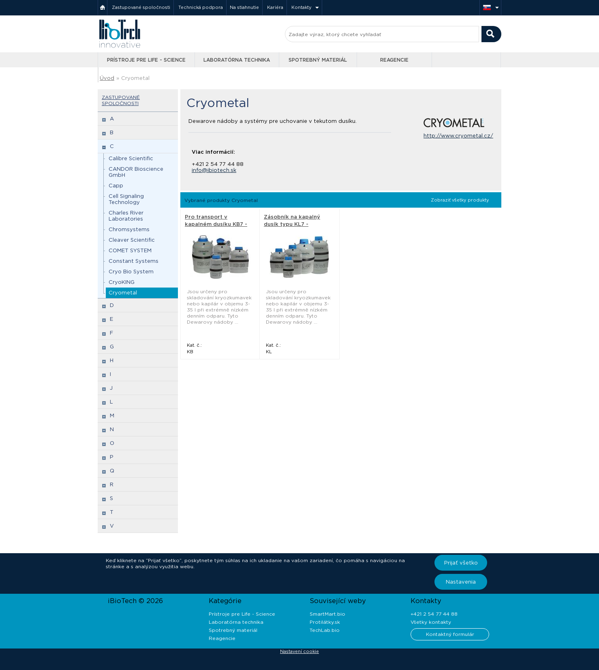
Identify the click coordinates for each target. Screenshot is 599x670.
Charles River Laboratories (126, 216)
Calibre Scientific (131, 158)
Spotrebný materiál (318, 60)
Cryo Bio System (131, 271)
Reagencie (394, 60)
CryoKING (122, 282)
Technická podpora (200, 7)
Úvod (107, 78)
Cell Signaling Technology (126, 199)
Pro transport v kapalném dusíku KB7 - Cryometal (216, 224)
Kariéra (275, 7)
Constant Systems (133, 261)
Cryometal (135, 78)
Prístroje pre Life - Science (146, 60)
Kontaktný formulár (450, 634)
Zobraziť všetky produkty (460, 200)
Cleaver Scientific (132, 240)
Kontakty (301, 7)
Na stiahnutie (244, 7)
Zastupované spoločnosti (141, 7)
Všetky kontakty (431, 622)
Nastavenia (461, 582)
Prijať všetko (461, 563)
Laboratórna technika (236, 60)
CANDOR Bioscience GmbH (136, 172)
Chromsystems (129, 229)
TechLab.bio (325, 630)
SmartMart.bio (327, 614)
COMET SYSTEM (130, 250)
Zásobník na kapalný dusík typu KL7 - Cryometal (292, 224)
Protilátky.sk (325, 622)
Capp (116, 186)
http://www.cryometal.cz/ (458, 136)
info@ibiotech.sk (214, 170)
